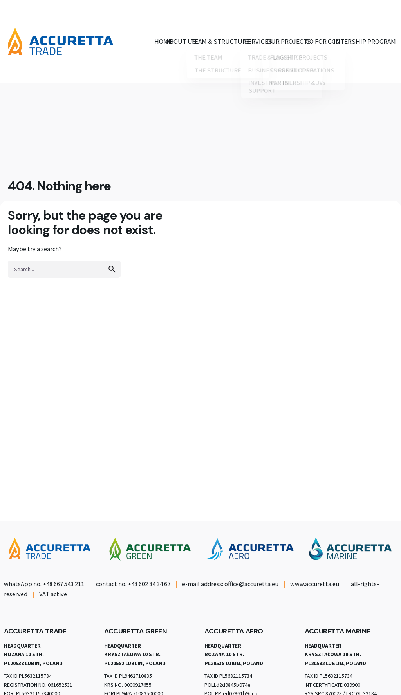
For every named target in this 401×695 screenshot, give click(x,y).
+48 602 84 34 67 (149, 584)
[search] (112, 269)
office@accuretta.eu (251, 584)
